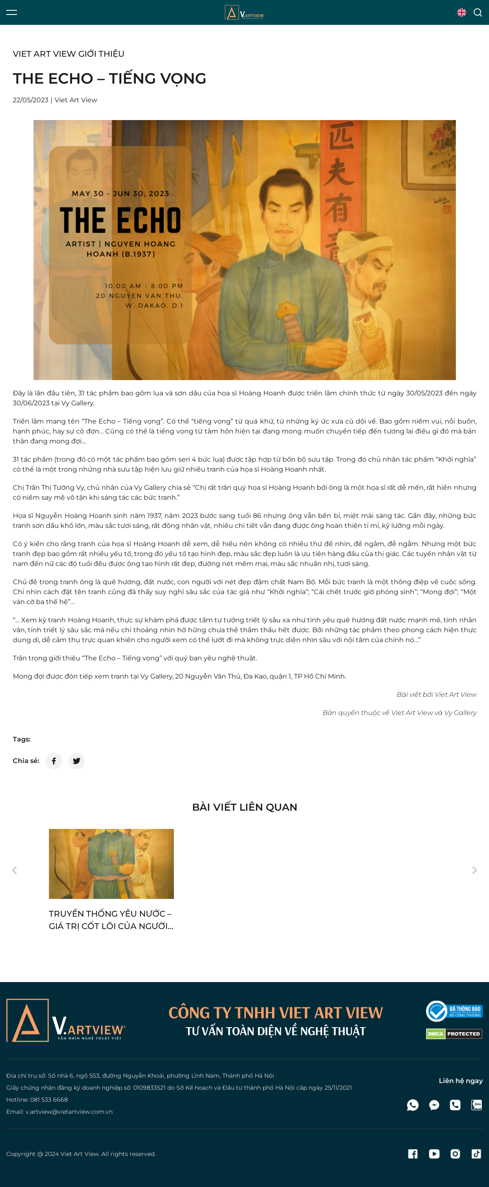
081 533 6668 (49, 1099)
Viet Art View (79, 1154)
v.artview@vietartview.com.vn (69, 1111)
